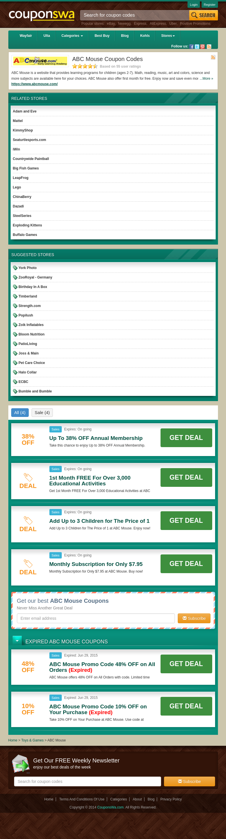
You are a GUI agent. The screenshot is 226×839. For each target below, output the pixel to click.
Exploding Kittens (27, 225)
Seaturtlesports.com (29, 140)
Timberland (28, 296)
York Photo (28, 268)
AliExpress (158, 24)
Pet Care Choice (32, 363)
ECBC (23, 382)
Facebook (191, 46)
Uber (173, 24)
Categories (72, 36)
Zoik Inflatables (31, 325)
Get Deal (186, 437)
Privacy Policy (171, 799)
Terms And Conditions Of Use (81, 799)
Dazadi (18, 206)
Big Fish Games (26, 168)
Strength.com (30, 306)
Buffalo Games (25, 235)
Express (140, 24)
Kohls (145, 36)
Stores (168, 36)
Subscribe (194, 618)
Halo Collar (28, 372)
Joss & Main (29, 353)
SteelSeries (22, 216)
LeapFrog (21, 178)
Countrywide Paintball (31, 159)
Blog (125, 36)
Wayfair (26, 36)
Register (210, 4)
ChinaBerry (22, 197)
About (137, 799)
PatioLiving (28, 344)
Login (194, 4)
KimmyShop (23, 130)
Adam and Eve (25, 111)
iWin (16, 149)
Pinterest (202, 46)
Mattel (18, 121)
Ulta (46, 36)
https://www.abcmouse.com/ (34, 84)
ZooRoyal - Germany (35, 277)
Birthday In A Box (33, 287)
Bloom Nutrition (32, 334)
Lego (17, 187)
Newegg (124, 24)
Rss (209, 46)
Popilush (26, 315)
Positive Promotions (195, 24)
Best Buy (101, 36)
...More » (206, 79)
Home (13, 740)
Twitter (197, 46)
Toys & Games (33, 740)
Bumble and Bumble (35, 391)
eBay (111, 24)
